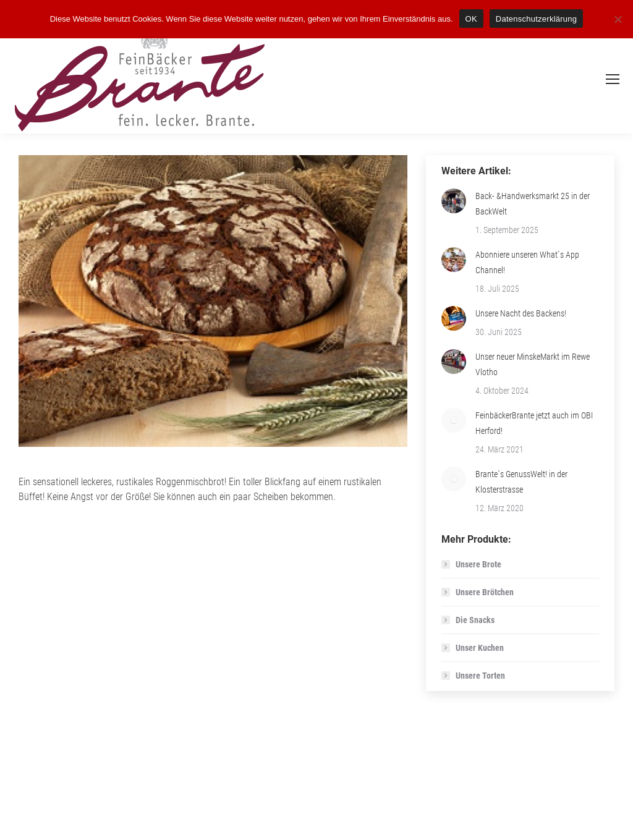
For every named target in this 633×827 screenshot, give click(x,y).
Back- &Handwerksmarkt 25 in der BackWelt (532, 203)
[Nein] (617, 19)
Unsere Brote (478, 564)
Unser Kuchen (480, 648)
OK (471, 18)
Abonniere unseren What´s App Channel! (527, 262)
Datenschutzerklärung (536, 18)
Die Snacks (475, 620)
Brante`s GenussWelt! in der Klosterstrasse (521, 481)
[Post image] (453, 201)
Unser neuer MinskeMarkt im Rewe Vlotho (532, 364)
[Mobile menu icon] (613, 79)
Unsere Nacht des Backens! (520, 313)
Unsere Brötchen (485, 592)
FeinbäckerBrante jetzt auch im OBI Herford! (534, 423)
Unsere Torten (480, 676)
